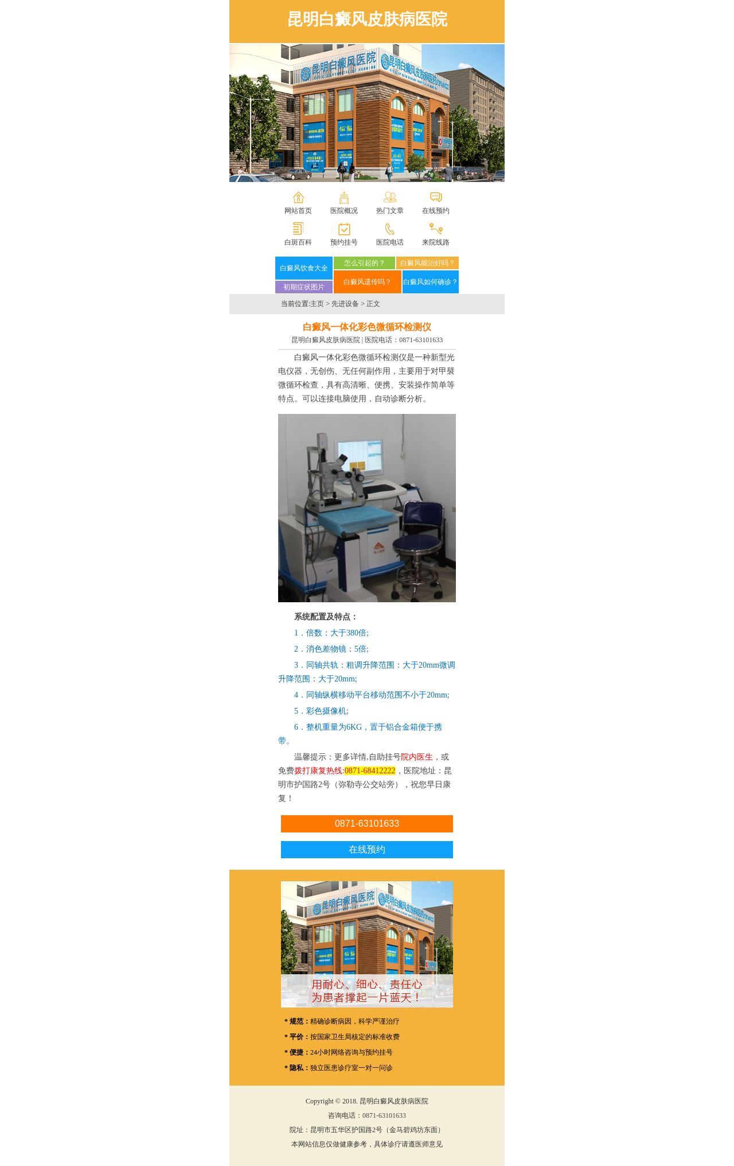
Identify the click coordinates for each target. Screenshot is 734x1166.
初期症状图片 (304, 287)
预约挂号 (344, 242)
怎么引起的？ (364, 263)
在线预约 (436, 211)
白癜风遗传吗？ (367, 282)
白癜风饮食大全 (304, 268)
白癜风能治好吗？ (427, 263)
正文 (373, 304)
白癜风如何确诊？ (430, 282)
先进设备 (345, 304)
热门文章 (390, 211)
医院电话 (390, 242)
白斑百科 (298, 242)
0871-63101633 (421, 340)
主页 (317, 304)
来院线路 (436, 242)
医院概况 (344, 211)
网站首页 (298, 211)
